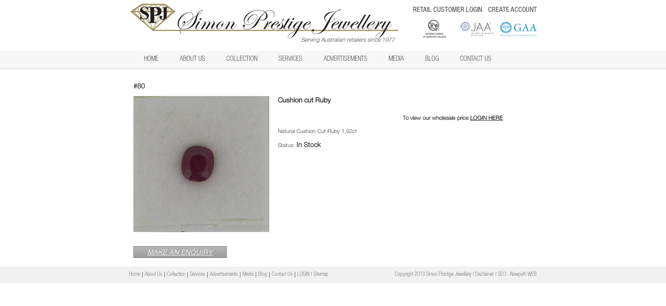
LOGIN (303, 275)
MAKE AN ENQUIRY (180, 252)
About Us (192, 59)
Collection (241, 59)
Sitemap (320, 275)
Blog (432, 59)
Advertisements (345, 59)
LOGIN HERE (486, 117)
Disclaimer (484, 275)
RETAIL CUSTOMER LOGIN (447, 10)
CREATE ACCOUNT (512, 10)
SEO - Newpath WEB (517, 275)
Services (290, 59)
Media (396, 59)
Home (151, 59)
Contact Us (475, 59)
